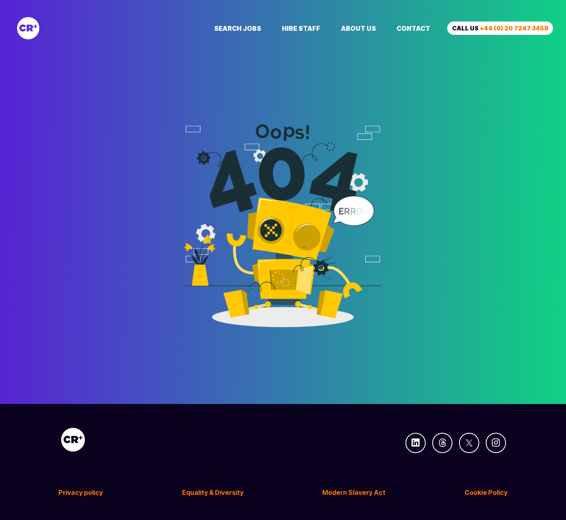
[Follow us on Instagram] (496, 443)
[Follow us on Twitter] (469, 443)
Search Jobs (237, 28)
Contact (413, 28)
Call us (500, 28)
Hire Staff (301, 28)
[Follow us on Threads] (442, 443)
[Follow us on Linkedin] (415, 443)
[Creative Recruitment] (74, 28)
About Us (358, 28)
